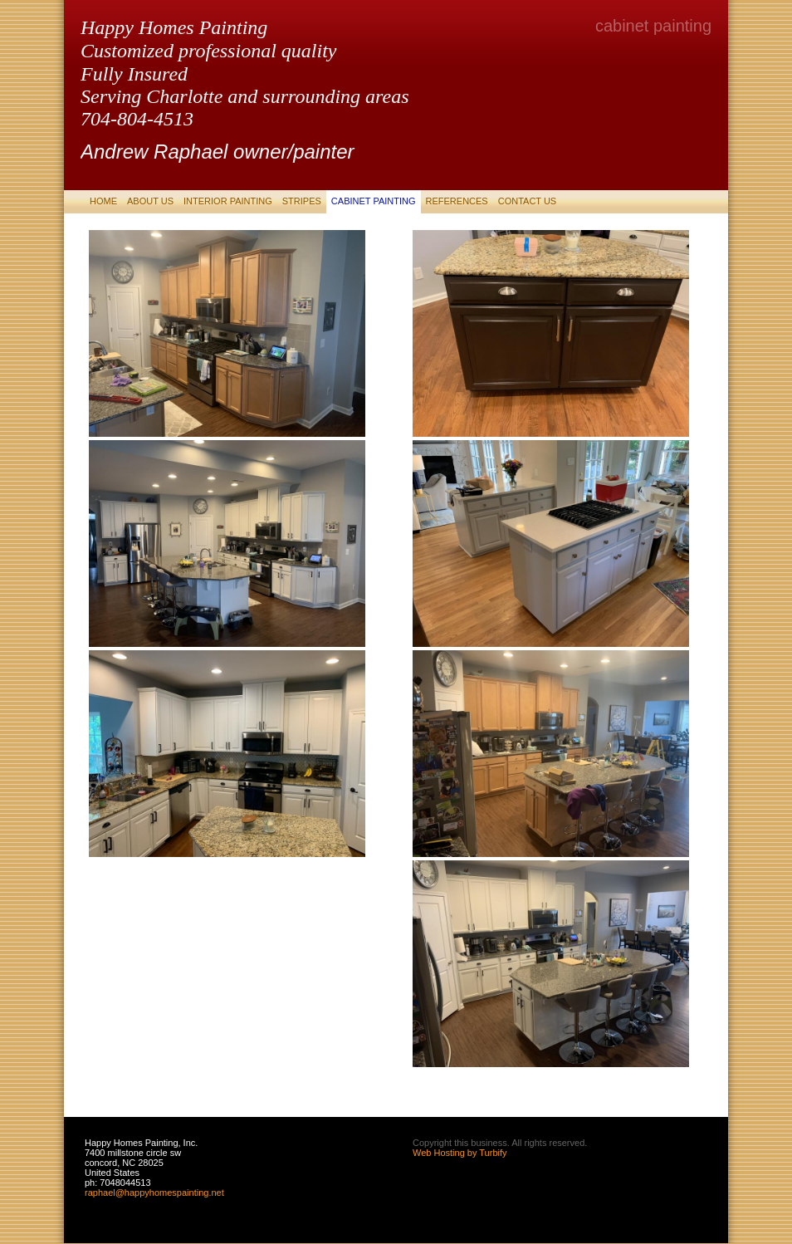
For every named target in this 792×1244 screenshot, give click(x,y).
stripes (301, 201)
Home (103, 201)
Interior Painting (227, 201)
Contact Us (527, 201)
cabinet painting (373, 201)
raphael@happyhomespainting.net (154, 1192)
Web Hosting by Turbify (460, 1153)
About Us (150, 201)
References (457, 201)
